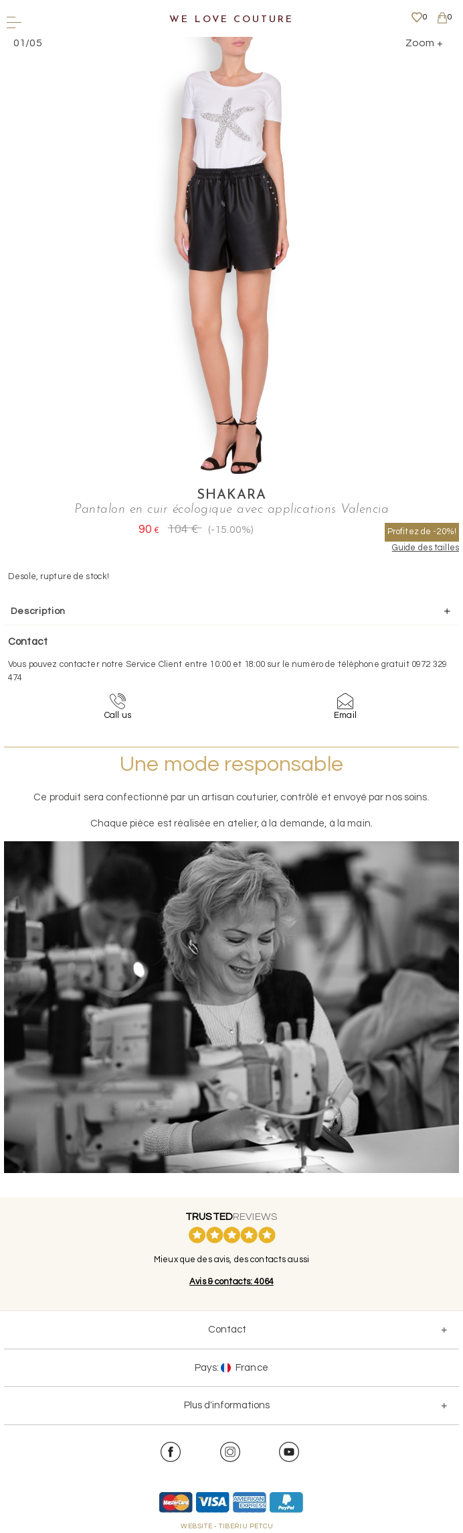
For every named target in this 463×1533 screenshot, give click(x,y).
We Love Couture (231, 20)
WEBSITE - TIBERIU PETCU (227, 1526)
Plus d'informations (227, 1405)
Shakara (231, 495)
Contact (227, 1330)
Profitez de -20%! (421, 531)
